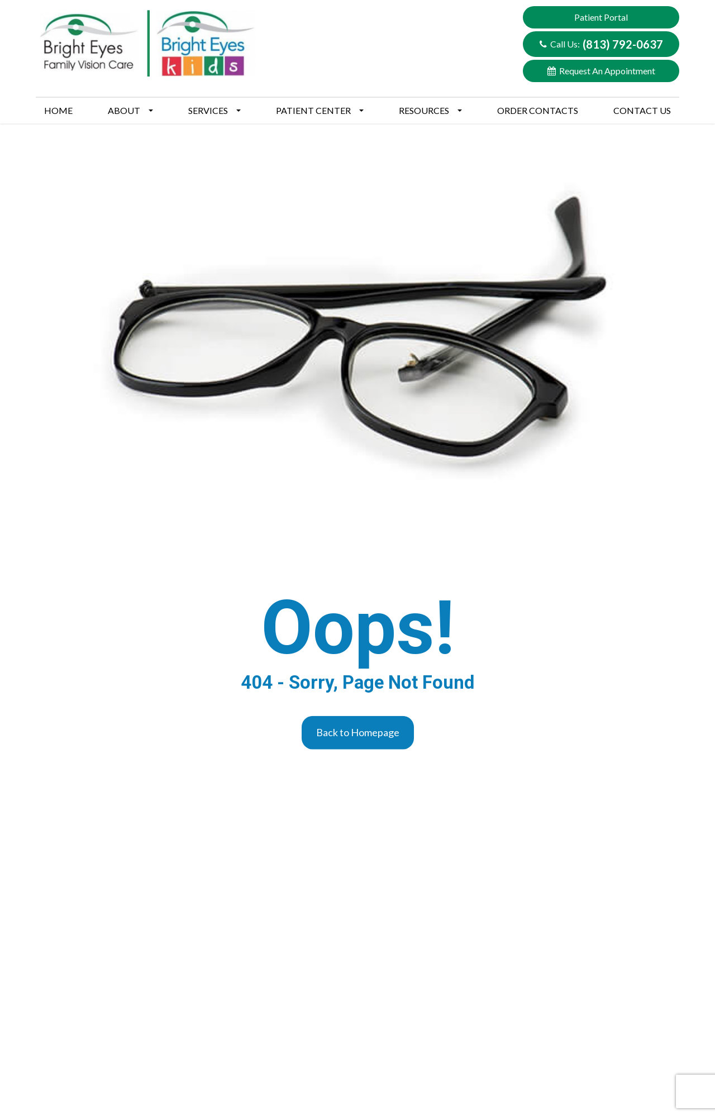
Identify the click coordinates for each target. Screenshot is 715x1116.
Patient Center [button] (320, 110)
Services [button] (214, 110)
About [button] (130, 110)
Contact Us (642, 110)
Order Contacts (537, 110)
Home (58, 110)
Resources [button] (430, 110)
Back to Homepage (357, 732)
